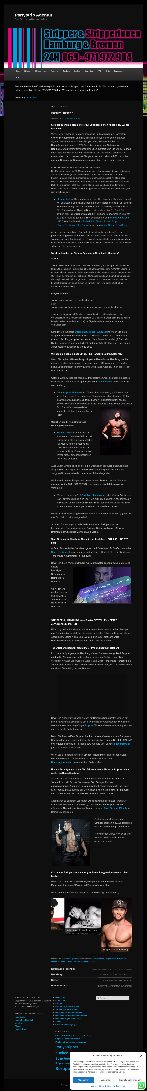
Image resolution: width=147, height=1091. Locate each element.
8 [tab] (91, 955)
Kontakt (66, 71)
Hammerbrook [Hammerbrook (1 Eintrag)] (78, 1036)
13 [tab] (108, 955)
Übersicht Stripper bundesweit (69, 1012)
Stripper (27, 71)
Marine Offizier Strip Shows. (114, 225)
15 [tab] (115, 955)
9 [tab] (95, 955)
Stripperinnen (40, 71)
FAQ (100, 71)
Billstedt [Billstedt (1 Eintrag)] (58, 1036)
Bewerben (89, 71)
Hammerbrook (59, 985)
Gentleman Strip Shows (77, 225)
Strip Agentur (71, 959)
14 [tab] (111, 955)
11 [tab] (101, 955)
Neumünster (62, 113)
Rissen (55, 980)
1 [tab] (68, 955)
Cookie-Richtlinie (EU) (65, 1025)
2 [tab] (72, 955)
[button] (141, 1055)
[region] (91, 925)
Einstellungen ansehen (130, 1080)
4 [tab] (78, 955)
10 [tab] (98, 955)
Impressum (120, 1086)
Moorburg (57, 974)
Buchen (77, 71)
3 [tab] (75, 955)
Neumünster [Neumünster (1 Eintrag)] (75, 1039)
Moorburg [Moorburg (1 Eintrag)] (87, 1036)
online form (31, 97)
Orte (108, 71)
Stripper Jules (64, 432)
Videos (58, 1022)
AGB (17, 77)
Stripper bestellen (73, 961)
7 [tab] (88, 955)
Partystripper (110, 959)
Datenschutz (110, 1086)
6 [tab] (85, 955)
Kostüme (54, 71)
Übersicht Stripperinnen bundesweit (71, 1015)
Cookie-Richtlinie (97, 1086)
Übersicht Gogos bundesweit (68, 1019)
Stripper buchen (88, 961)
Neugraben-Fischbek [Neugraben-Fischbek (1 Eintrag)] (62, 1039)
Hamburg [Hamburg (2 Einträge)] (67, 1035)
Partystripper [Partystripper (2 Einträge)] (62, 1042)
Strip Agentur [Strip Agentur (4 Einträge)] (66, 1058)
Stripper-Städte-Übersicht (66, 1009)
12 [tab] (105, 955)
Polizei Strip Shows (93, 221)
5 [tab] (82, 955)
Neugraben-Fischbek (63, 969)
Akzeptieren (83, 1080)
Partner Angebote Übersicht (67, 1006)
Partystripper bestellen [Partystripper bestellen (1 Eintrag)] (78, 1042)
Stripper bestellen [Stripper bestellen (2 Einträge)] (65, 1063)
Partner (58, 1003)
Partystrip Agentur (33, 15)
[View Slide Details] (69, 914)
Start (17, 71)
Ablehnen (105, 1080)
